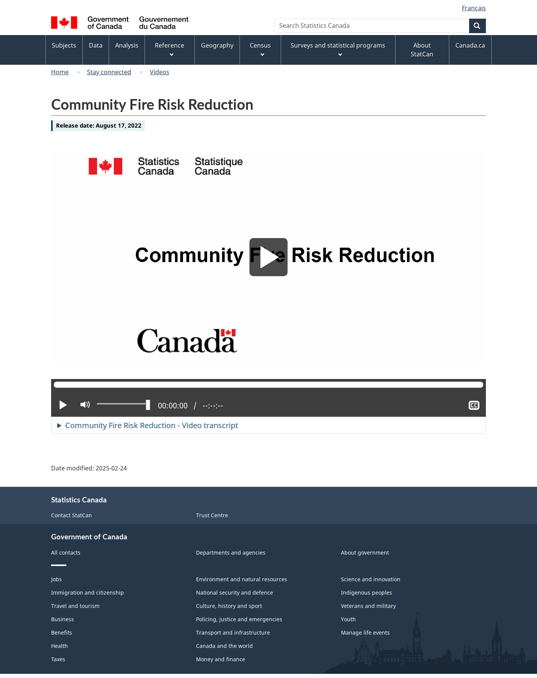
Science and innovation (370, 579)
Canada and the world (224, 645)
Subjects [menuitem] (64, 45)
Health (59, 645)
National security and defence (234, 592)
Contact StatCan (71, 515)
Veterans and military (368, 605)
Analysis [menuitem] (126, 45)
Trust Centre (212, 515)
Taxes (58, 659)
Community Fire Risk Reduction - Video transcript (151, 425)
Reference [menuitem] (169, 49)
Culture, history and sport (229, 605)
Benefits (61, 632)
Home (60, 72)
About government (365, 552)
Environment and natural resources (241, 579)
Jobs (56, 579)
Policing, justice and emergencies (239, 619)
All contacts (65, 552)
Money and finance (220, 659)
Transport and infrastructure (233, 632)
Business (62, 619)
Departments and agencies (230, 552)
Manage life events (365, 632)
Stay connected (109, 72)
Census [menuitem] (260, 49)
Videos (159, 72)
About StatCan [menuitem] (422, 49)
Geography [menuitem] (217, 45)
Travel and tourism (75, 605)
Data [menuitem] (96, 45)
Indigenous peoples (366, 592)
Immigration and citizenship (87, 592)
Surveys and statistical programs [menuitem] (338, 49)
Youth (348, 619)
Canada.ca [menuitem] (470, 45)
